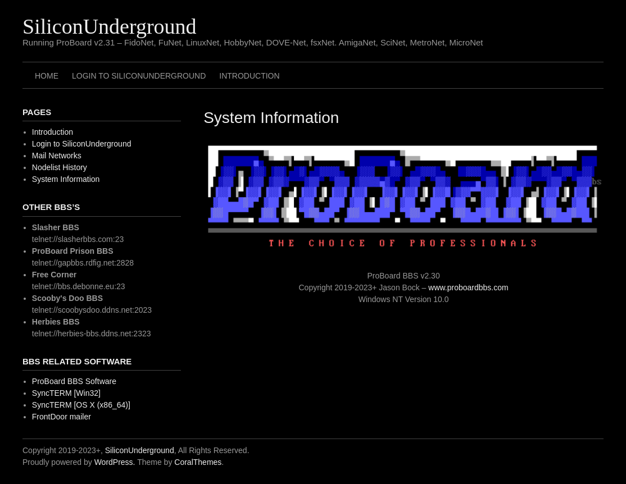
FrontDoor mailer (61, 416)
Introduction (249, 75)
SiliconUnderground (109, 26)
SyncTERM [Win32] (66, 393)
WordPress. (114, 462)
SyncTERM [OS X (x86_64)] (81, 404)
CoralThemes (197, 462)
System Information (66, 179)
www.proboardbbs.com (468, 287)
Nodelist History (59, 167)
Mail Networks (56, 155)
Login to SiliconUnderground (139, 75)
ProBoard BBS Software (74, 381)
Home (46, 75)
